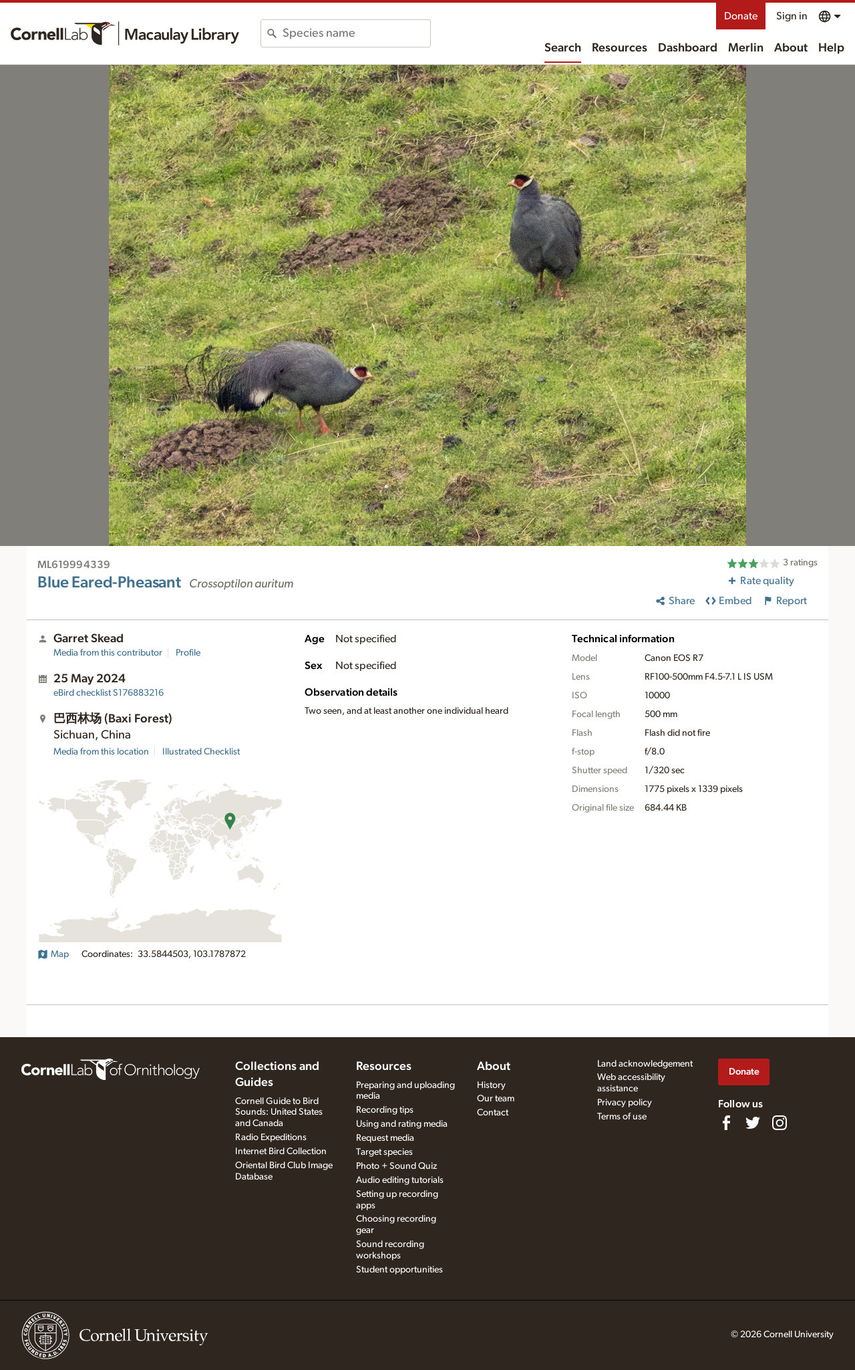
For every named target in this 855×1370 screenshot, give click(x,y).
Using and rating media (402, 1124)
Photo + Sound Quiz (396, 1166)
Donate (740, 16)
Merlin (745, 48)
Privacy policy (624, 1102)
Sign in (792, 16)
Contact (492, 1112)
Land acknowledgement (645, 1064)
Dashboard (687, 48)
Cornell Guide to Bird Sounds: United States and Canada (279, 1113)
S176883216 (108, 693)
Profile (188, 653)
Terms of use (622, 1116)
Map (53, 954)
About (791, 48)
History (491, 1085)
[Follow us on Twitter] (753, 1123)
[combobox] (356, 33)
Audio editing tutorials (400, 1180)
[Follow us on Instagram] (780, 1123)
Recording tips (384, 1110)
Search (562, 48)
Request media (385, 1138)
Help (831, 48)
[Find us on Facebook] (726, 1123)
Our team (495, 1098)
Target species (384, 1152)
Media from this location (101, 752)
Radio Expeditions (271, 1137)
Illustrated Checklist (201, 752)
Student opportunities (399, 1269)
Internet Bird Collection (281, 1151)
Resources (619, 48)
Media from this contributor (107, 653)
